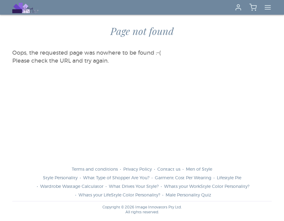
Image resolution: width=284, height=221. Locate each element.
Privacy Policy (137, 169)
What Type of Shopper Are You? (116, 178)
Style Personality (60, 178)
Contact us (168, 169)
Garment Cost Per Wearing (183, 178)
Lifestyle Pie (229, 178)
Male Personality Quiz (188, 195)
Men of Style (199, 169)
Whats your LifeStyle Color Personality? (119, 195)
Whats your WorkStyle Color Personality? (206, 186)
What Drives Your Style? (134, 186)
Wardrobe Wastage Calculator (71, 186)
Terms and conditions (95, 169)
